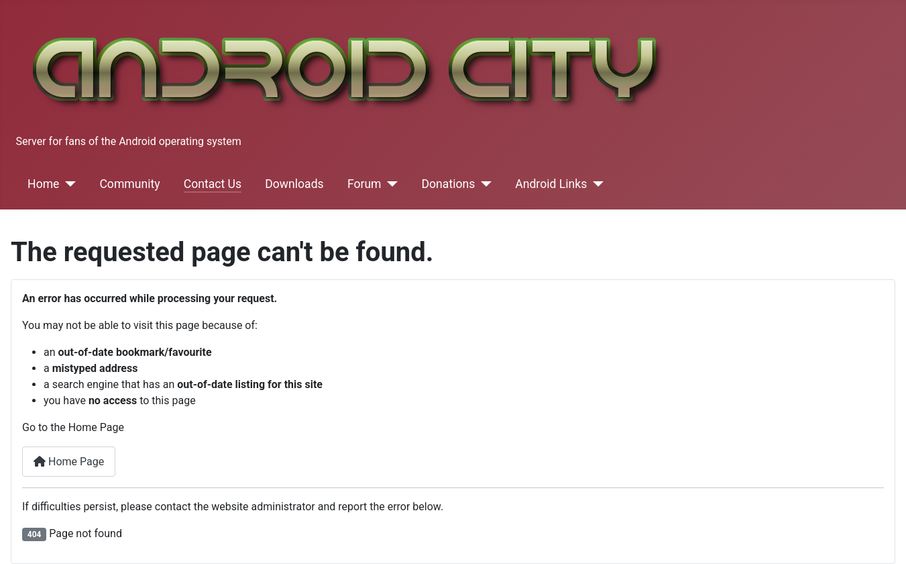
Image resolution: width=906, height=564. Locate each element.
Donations (448, 184)
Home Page (69, 461)
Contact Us (212, 184)
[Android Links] (595, 184)
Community (129, 184)
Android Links (551, 184)
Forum (364, 184)
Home (43, 184)
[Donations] (483, 184)
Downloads (294, 184)
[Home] (67, 184)
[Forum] (390, 184)
